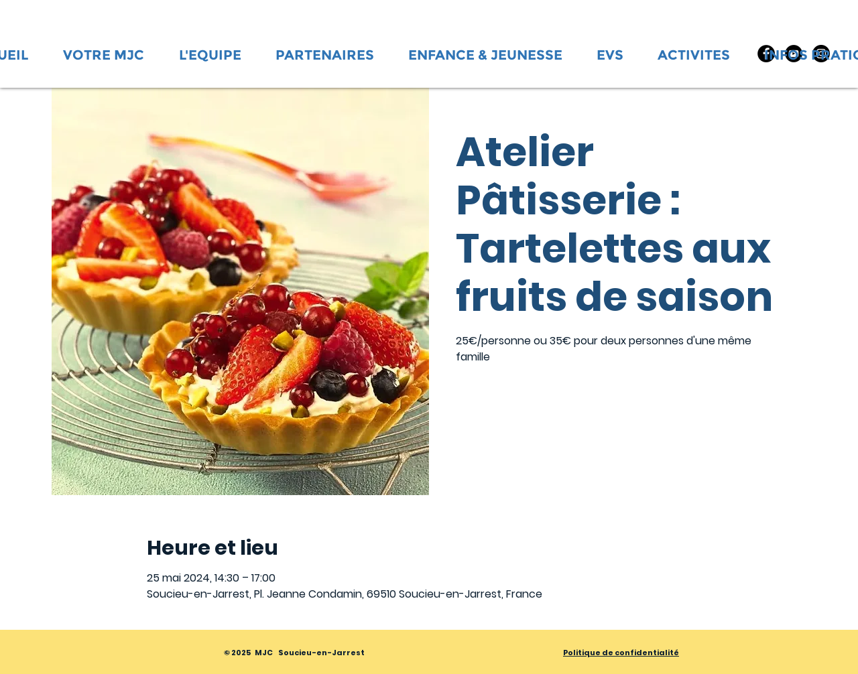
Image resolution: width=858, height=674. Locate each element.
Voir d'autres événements (550, 432)
